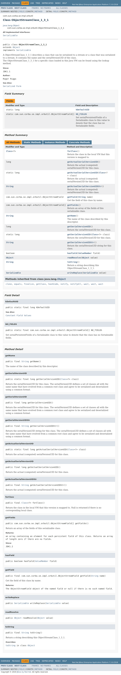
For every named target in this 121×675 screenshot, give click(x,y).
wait (86, 284)
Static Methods (32, 142)
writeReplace (74, 273)
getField (72, 197)
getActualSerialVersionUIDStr (84, 186)
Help (64, 3)
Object (16, 47)
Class (9, 151)
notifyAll (75, 284)
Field (21, 12)
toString (72, 262)
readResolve (74, 258)
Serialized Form (12, 86)
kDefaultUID (82, 110)
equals (18, 284)
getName (71, 216)
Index (58, 3)
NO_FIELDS (81, 114)
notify (64, 284)
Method (38, 12)
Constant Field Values (18, 315)
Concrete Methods (79, 142)
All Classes (62, 8)
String (9, 186)
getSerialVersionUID (78, 226)
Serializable (10, 35)
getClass (41, 284)
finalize (29, 284)
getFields (72, 205)
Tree (38, 3)
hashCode (53, 284)
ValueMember (85, 253)
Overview (5, 3)
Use (32, 3)
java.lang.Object (11, 25)
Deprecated (47, 3)
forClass (72, 151)
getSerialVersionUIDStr (80, 242)
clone (9, 284)
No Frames (46, 8)
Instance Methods (55, 142)
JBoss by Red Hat (24, 672)
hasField (72, 253)
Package (16, 3)
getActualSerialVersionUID (82, 162)
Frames (35, 8)
